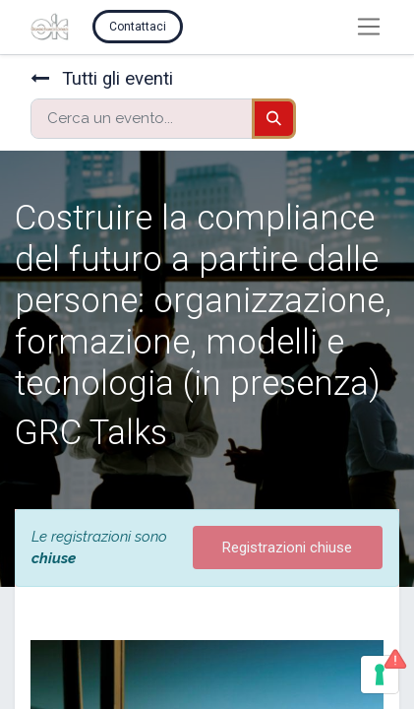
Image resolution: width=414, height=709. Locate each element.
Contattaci (137, 26)
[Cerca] (274, 118)
